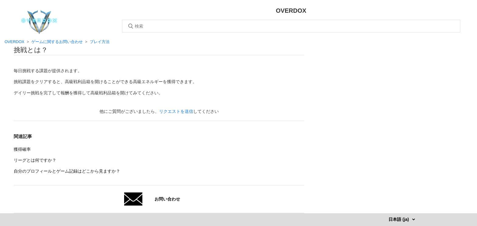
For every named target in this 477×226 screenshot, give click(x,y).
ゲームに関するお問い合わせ (57, 41)
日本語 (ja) (399, 219)
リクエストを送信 (176, 111)
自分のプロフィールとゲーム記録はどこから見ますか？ (67, 171)
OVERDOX (14, 41)
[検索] (291, 26)
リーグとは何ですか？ (35, 160)
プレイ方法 (100, 41)
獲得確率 (22, 149)
